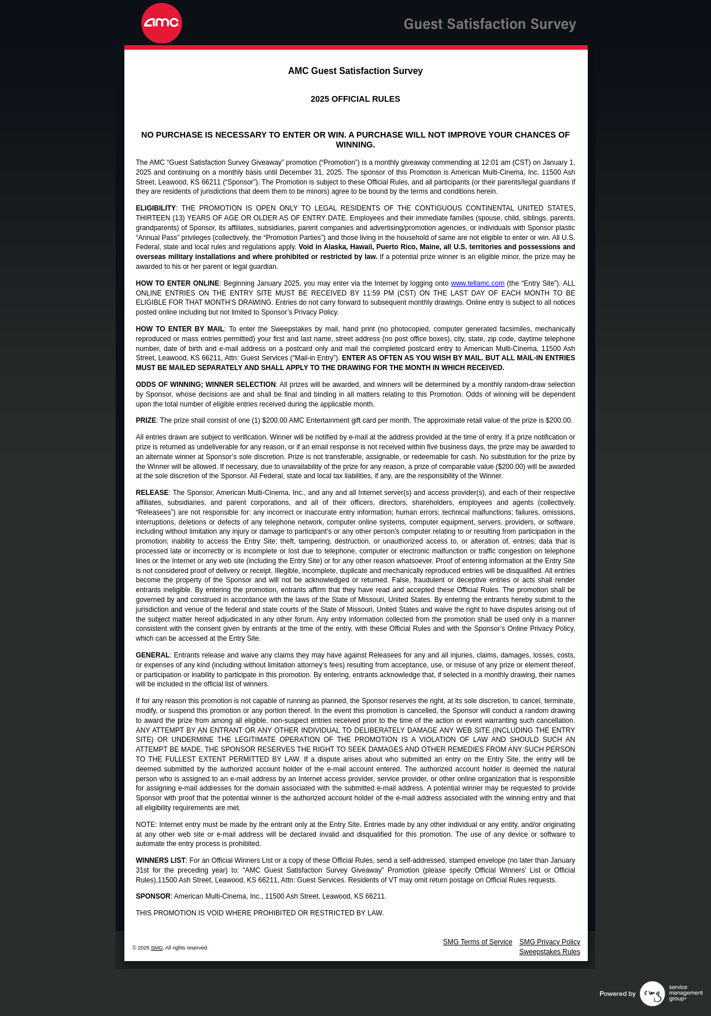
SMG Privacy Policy (550, 942)
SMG (157, 948)
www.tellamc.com (478, 283)
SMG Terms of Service (478, 942)
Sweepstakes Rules (550, 952)
